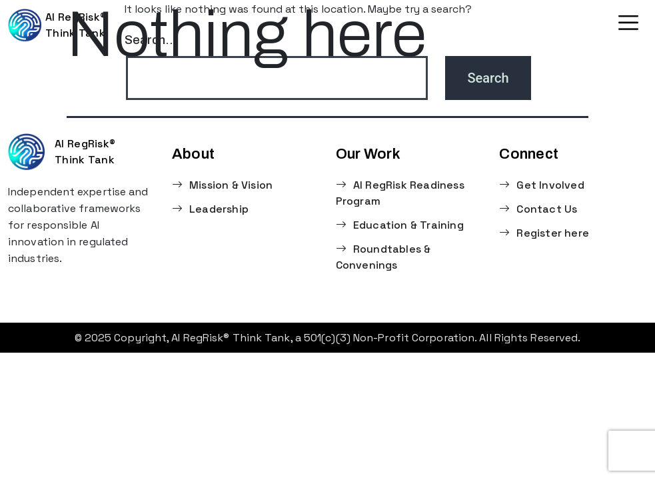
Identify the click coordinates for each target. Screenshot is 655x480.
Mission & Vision (222, 185)
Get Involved (541, 185)
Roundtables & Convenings (383, 257)
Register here (544, 233)
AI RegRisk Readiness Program (400, 193)
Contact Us (538, 209)
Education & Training (400, 225)
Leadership (210, 209)
